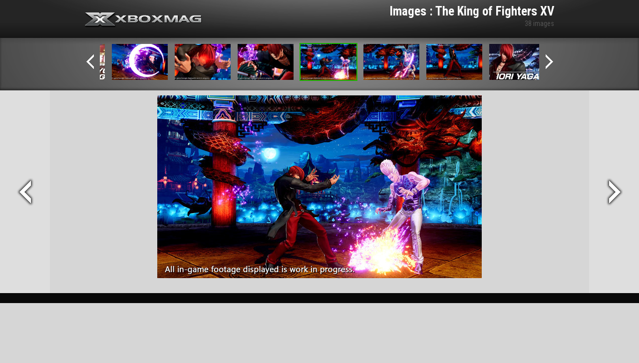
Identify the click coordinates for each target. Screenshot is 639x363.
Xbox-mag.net (143, 19)
